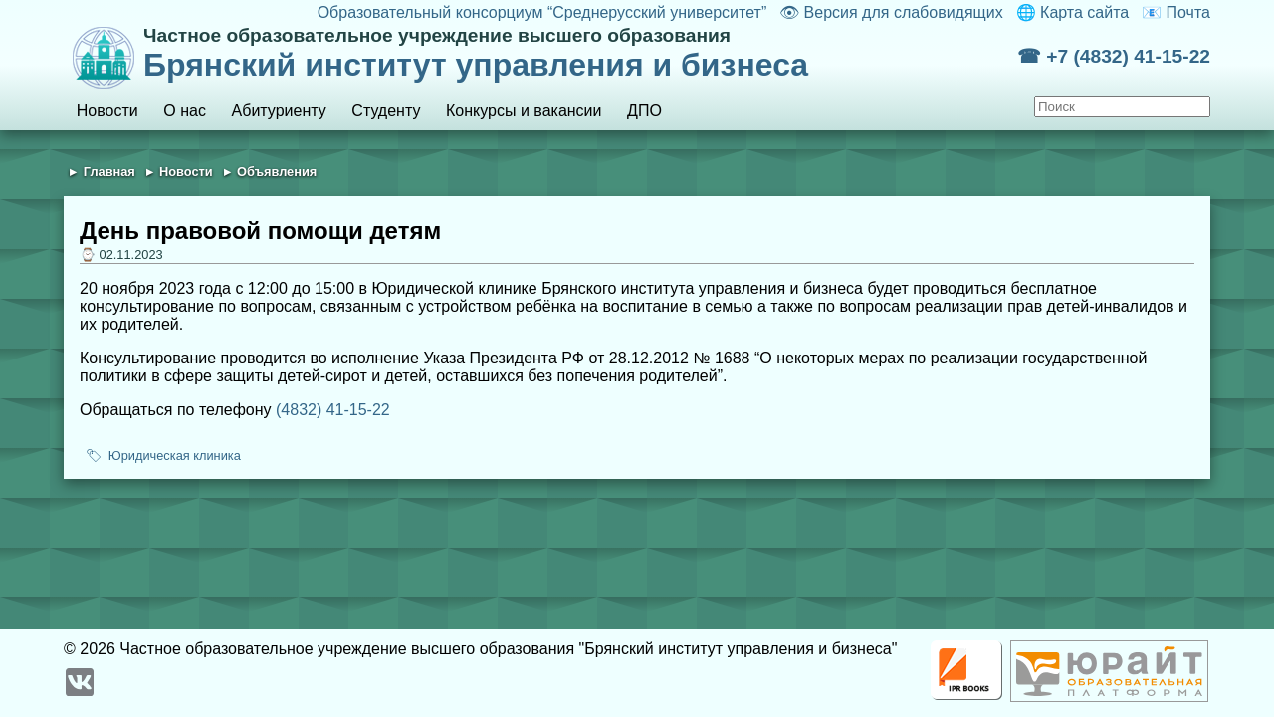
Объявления (277, 171)
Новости (107, 110)
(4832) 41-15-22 (333, 409)
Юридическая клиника (174, 455)
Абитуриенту (279, 110)
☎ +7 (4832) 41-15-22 (1113, 56)
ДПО (644, 110)
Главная (109, 171)
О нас (184, 110)
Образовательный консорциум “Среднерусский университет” (542, 12)
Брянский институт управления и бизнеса (580, 54)
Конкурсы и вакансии (523, 110)
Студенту (385, 110)
